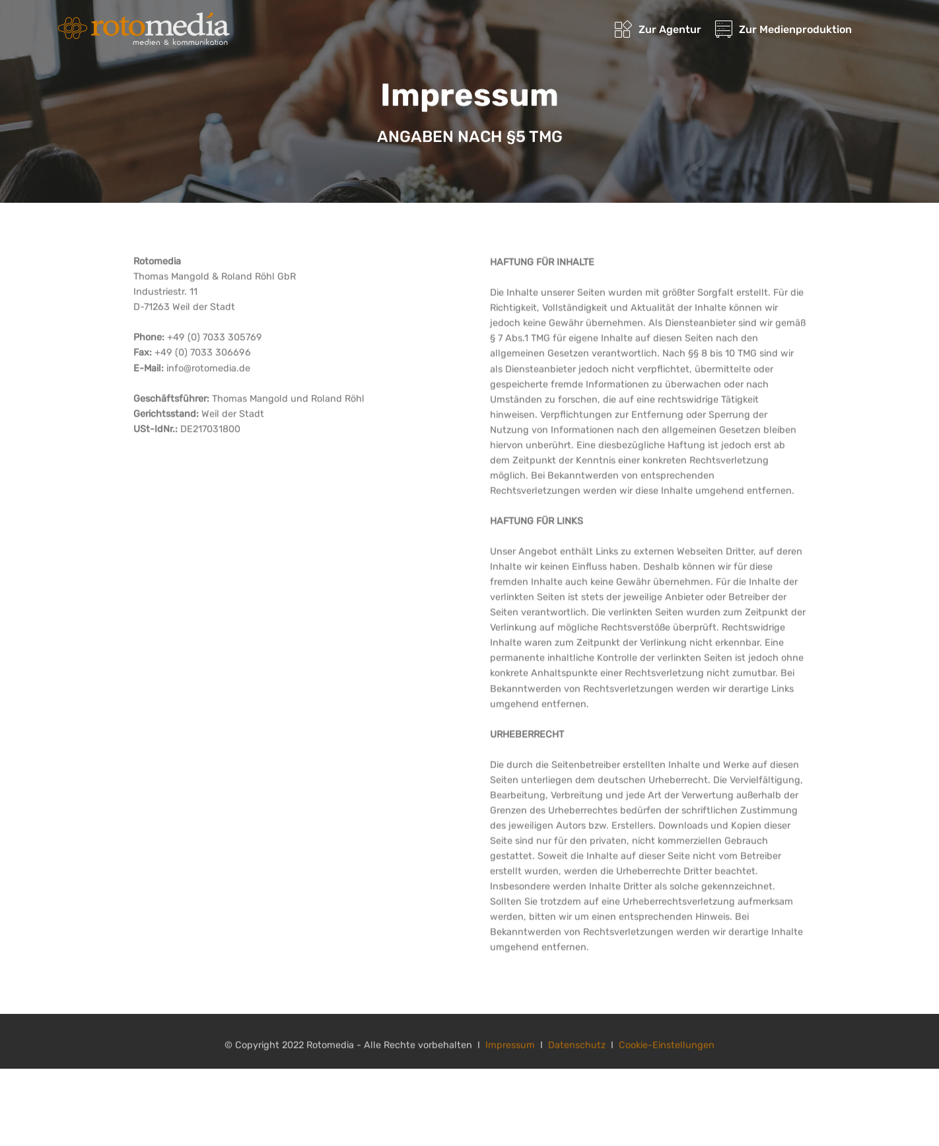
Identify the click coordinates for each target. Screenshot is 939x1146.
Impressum (510, 1048)
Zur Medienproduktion (783, 29)
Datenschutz (577, 1048)
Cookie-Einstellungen (666, 1048)
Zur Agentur (658, 29)
